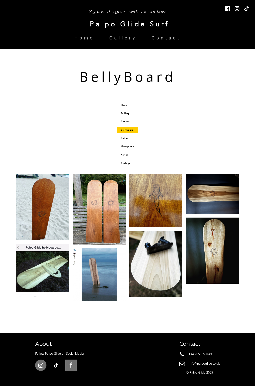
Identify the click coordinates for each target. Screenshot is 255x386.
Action (124, 155)
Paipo (124, 138)
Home (84, 38)
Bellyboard (127, 130)
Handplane (127, 147)
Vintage (125, 163)
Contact (166, 38)
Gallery (123, 38)
